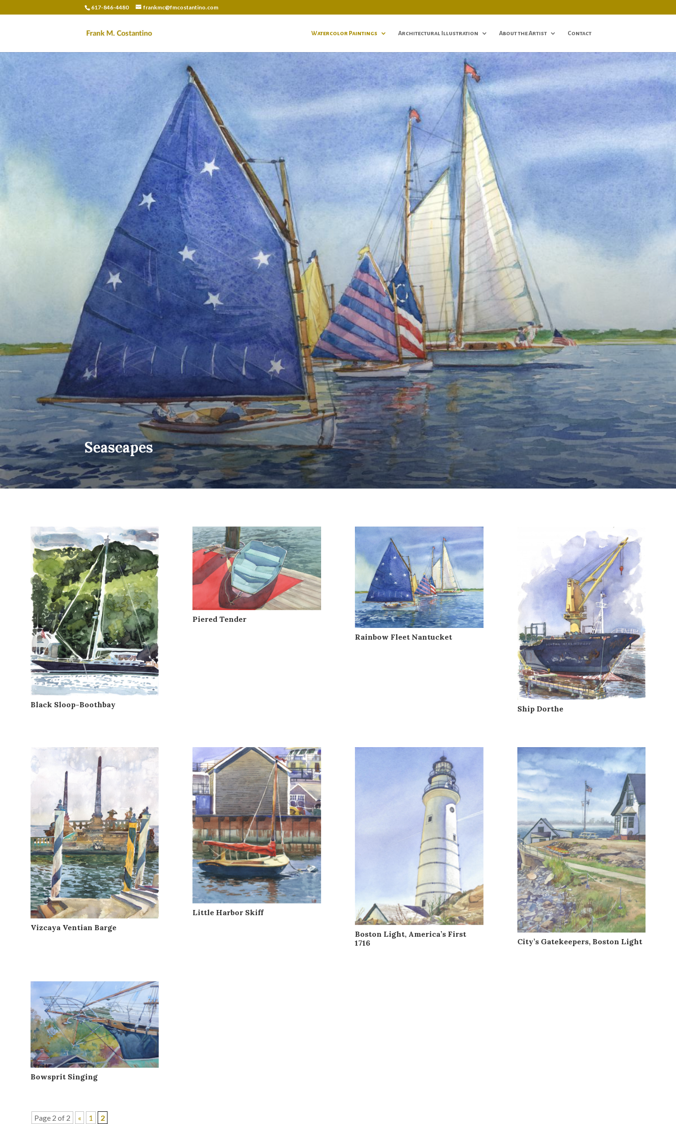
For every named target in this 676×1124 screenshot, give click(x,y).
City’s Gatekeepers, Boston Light (579, 941)
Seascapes (118, 447)
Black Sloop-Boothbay (73, 704)
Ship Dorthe (540, 708)
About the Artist (523, 33)
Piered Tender (219, 619)
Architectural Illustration (438, 33)
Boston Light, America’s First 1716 (410, 938)
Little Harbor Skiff (227, 912)
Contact (580, 33)
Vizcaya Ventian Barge (73, 927)
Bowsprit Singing (64, 1076)
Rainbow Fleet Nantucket (403, 637)
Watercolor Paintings (344, 33)
